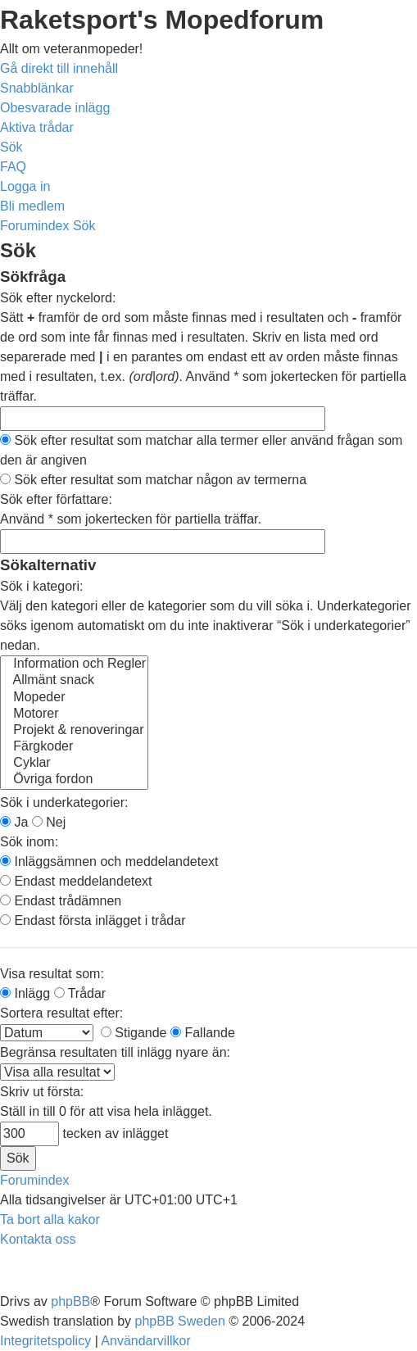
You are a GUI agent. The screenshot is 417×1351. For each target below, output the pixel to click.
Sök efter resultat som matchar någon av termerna (153, 480)
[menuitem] (55, 108)
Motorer (74, 714)
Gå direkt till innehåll (59, 68)
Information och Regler (74, 664)
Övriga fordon (74, 780)
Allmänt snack (74, 681)
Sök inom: (29, 842)
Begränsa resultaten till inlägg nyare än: (115, 1052)
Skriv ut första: (42, 1092)
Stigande (134, 1033)
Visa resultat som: (52, 974)
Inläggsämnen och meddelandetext (109, 861)
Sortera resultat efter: (61, 1013)
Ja (14, 822)
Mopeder (74, 698)
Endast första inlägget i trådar (92, 920)
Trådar (80, 993)
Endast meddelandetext (76, 881)
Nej (49, 822)
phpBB (70, 1301)
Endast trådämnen (60, 901)
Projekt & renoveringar (74, 731)
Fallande (202, 1033)
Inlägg (25, 993)
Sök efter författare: (56, 499)
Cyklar (74, 763)
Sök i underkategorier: (64, 802)
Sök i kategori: (41, 586)
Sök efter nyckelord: (58, 298)
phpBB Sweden (180, 1321)
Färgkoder (74, 747)
